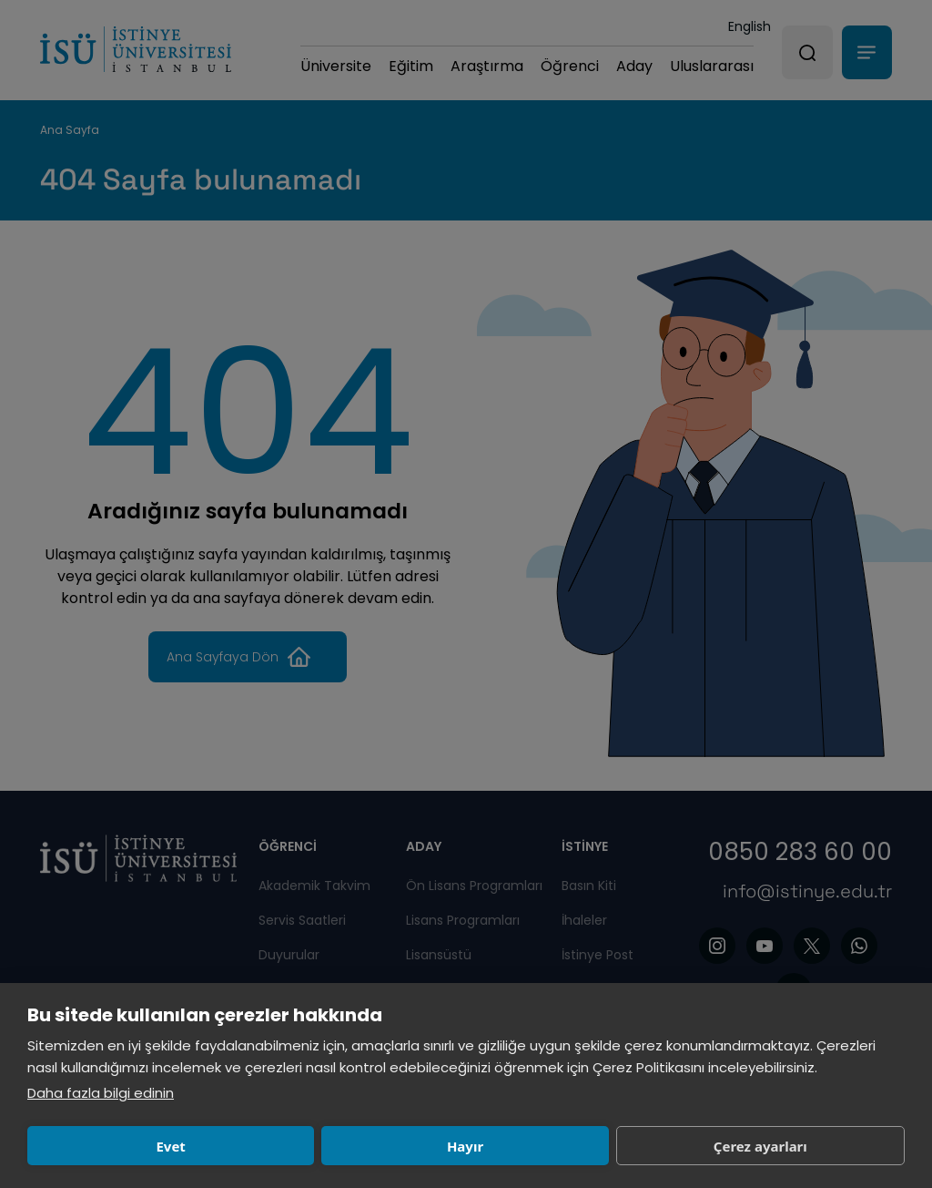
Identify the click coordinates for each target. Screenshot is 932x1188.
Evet (113, 1146)
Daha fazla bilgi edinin (100, 1092)
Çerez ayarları (474, 1146)
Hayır (293, 1146)
